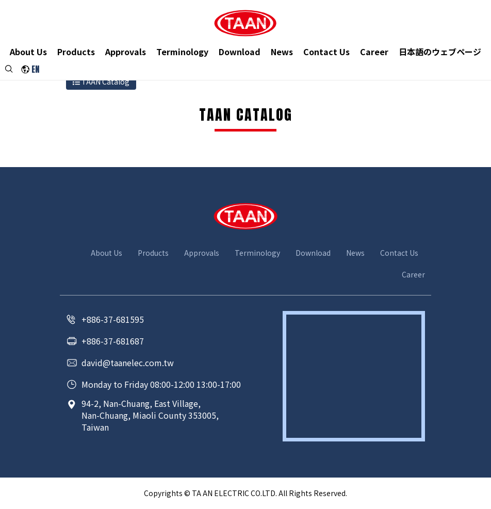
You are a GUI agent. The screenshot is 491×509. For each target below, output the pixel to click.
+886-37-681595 (112, 319)
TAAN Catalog (101, 81)
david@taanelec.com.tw (127, 362)
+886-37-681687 (112, 341)
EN (35, 70)
